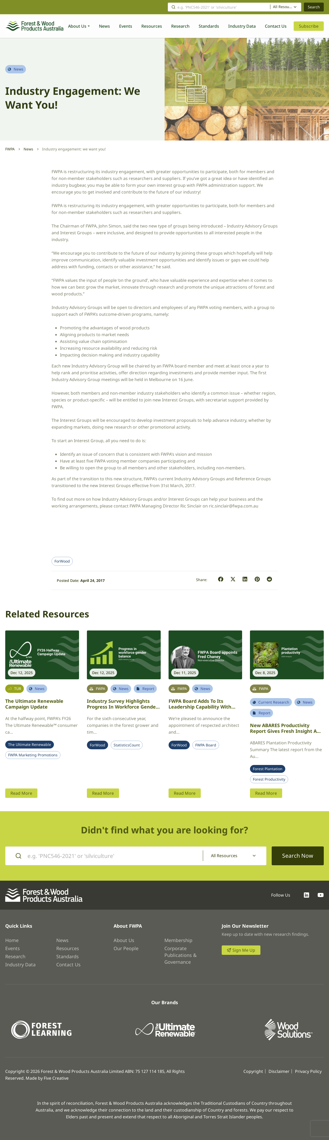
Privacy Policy (308, 1071)
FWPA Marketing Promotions (33, 755)
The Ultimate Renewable (29, 744)
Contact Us (276, 26)
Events (125, 26)
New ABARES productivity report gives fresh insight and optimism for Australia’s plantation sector (286, 734)
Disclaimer (279, 1071)
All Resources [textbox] (283, 6)
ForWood (62, 561)
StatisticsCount (127, 745)
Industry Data (242, 26)
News (104, 26)
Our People (126, 948)
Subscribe (309, 26)
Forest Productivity (269, 779)
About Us (77, 26)
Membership (178, 940)
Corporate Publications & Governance (180, 955)
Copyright (253, 1071)
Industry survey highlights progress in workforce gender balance (122, 707)
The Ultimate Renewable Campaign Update (34, 704)
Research (180, 26)
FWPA (10, 149)
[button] (221, 579)
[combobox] (285, 7)
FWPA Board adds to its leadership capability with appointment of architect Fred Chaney (205, 710)
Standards (209, 26)
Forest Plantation (267, 769)
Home (12, 940)
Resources (151, 26)
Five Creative (56, 1078)
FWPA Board (205, 745)
